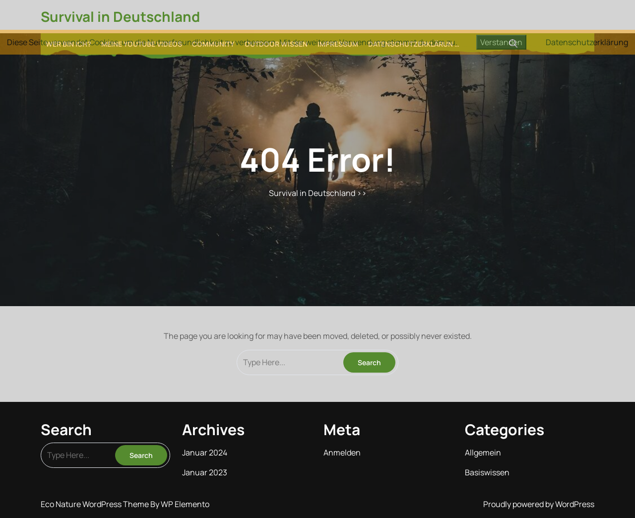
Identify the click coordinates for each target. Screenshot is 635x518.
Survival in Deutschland (120, 16)
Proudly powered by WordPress (538, 504)
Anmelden (342, 452)
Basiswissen (487, 472)
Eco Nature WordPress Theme (95, 504)
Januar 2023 (204, 472)
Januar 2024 (204, 452)
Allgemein (483, 452)
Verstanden (501, 42)
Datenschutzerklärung (587, 42)
